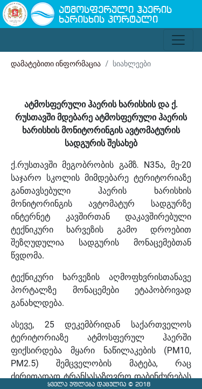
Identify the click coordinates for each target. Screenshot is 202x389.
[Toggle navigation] (178, 40)
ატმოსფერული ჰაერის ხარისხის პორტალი (115, 15)
